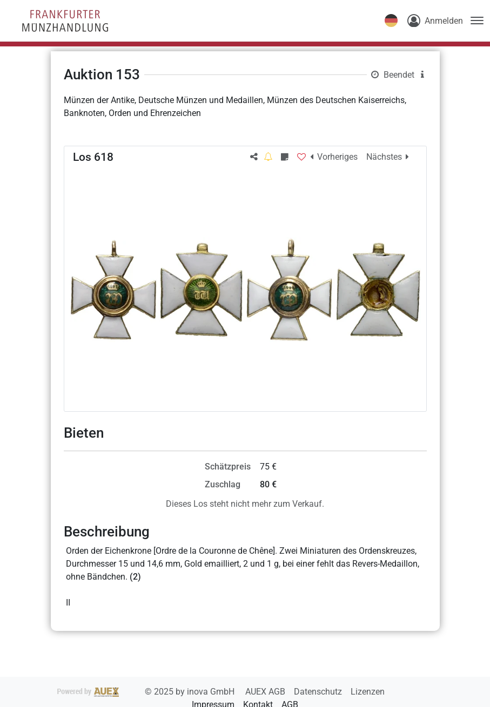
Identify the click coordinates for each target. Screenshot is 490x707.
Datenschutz (319, 691)
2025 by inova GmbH (147, 691)
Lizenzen (368, 691)
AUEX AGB (266, 691)
